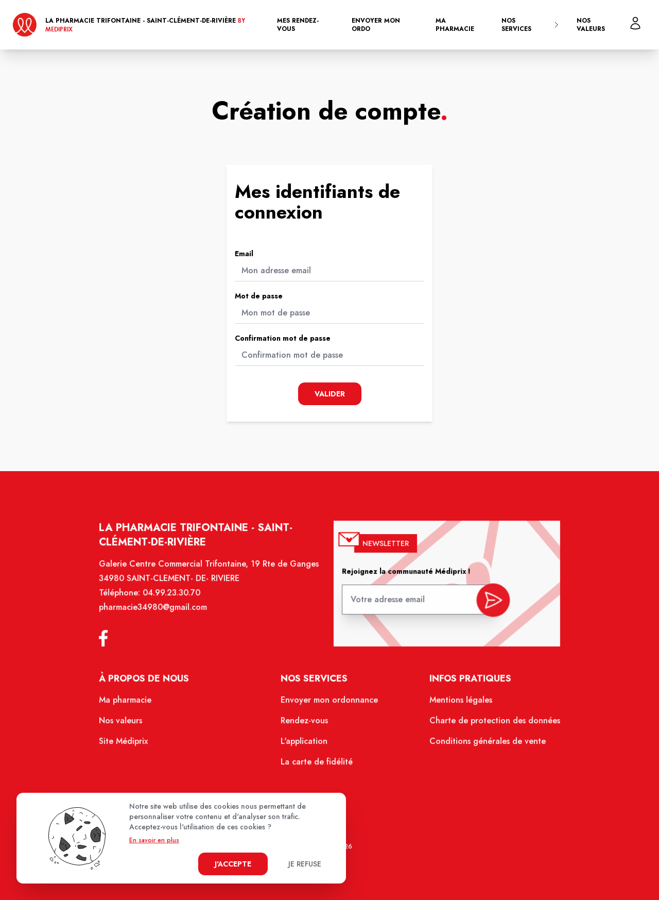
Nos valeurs (591, 25)
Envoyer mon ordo (376, 25)
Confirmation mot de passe (283, 338)
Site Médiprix (132, 745)
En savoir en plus (154, 840)
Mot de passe (259, 296)
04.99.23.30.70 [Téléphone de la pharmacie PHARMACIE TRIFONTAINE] (178, 603)
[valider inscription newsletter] (485, 608)
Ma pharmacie (455, 25)
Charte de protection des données (487, 725)
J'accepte (233, 864)
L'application (305, 745)
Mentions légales (455, 706)
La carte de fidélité (317, 765)
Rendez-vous (305, 725)
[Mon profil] (635, 23)
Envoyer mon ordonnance (329, 706)
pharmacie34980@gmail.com (161, 617)
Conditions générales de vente (480, 745)
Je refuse (304, 864)
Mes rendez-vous (298, 25)
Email (244, 253)
